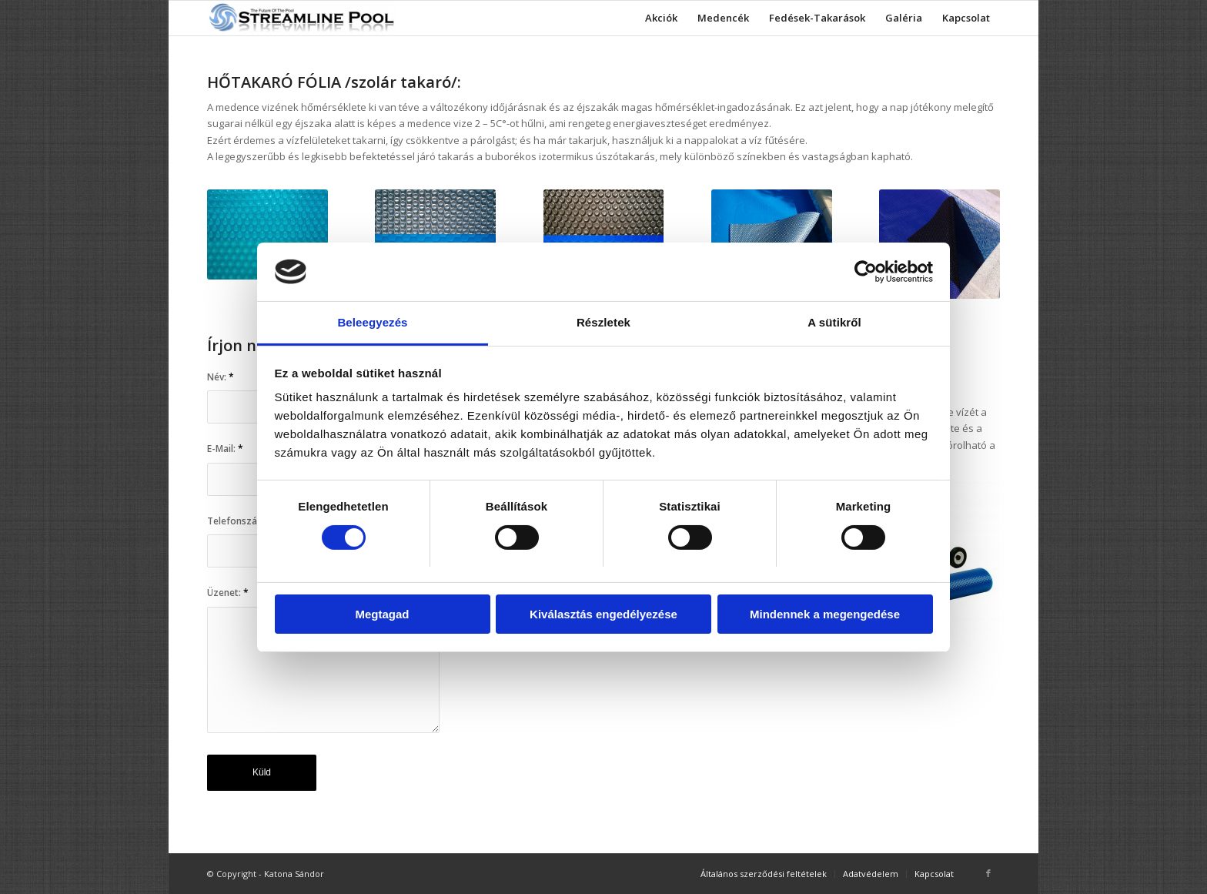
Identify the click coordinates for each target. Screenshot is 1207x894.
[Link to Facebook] (988, 873)
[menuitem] (661, 18)
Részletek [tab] (603, 322)
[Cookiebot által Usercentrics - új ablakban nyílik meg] (865, 271)
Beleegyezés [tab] (372, 322)
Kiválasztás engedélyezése (603, 614)
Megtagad (382, 614)
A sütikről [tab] (834, 322)
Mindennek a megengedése (825, 614)
